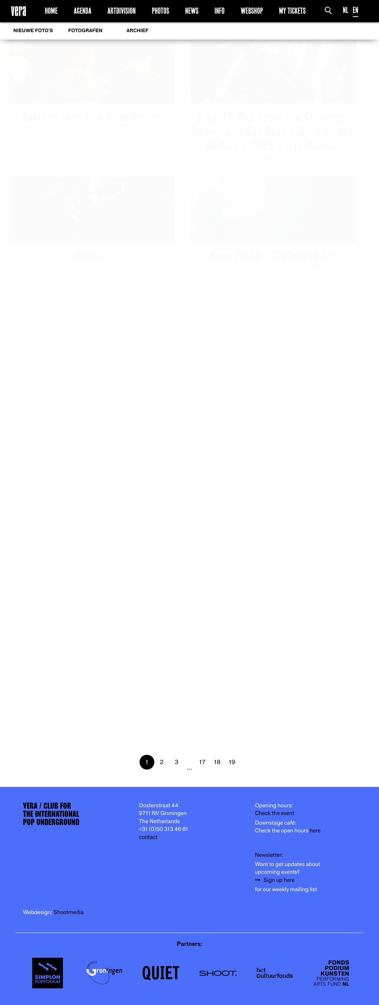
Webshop (252, 11)
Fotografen (85, 31)
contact (148, 837)
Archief (137, 31)
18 (217, 762)
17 (202, 762)
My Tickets (292, 11)
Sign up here (279, 880)
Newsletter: (269, 855)
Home (51, 11)
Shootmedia (69, 912)
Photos (160, 11)
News (191, 11)
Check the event (274, 813)
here (315, 831)
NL (345, 10)
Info (219, 11)
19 (232, 762)
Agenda (82, 11)
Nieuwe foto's (33, 31)
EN (355, 10)
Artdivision (121, 11)
